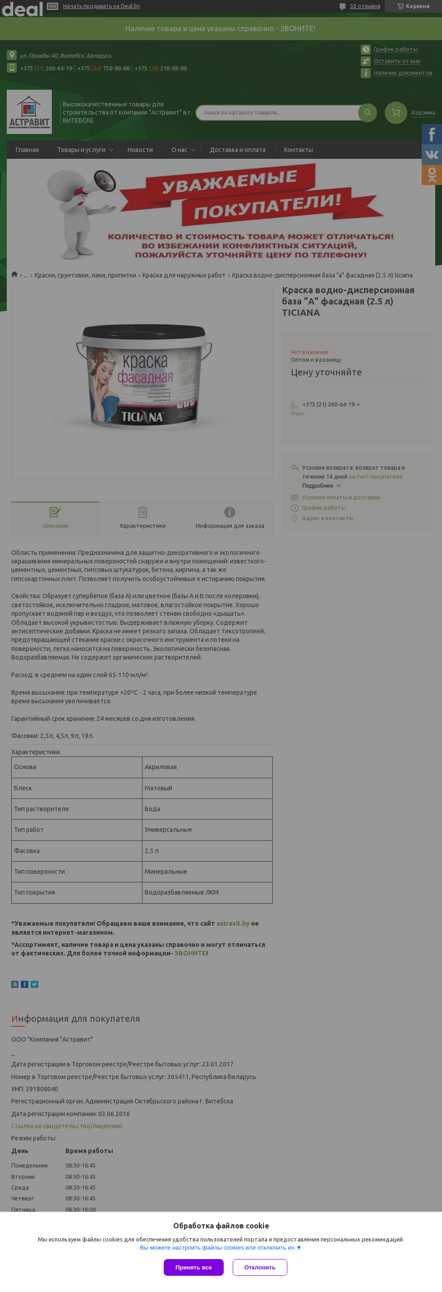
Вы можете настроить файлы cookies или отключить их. (218, 1247)
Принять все (193, 1267)
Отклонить (260, 1267)
